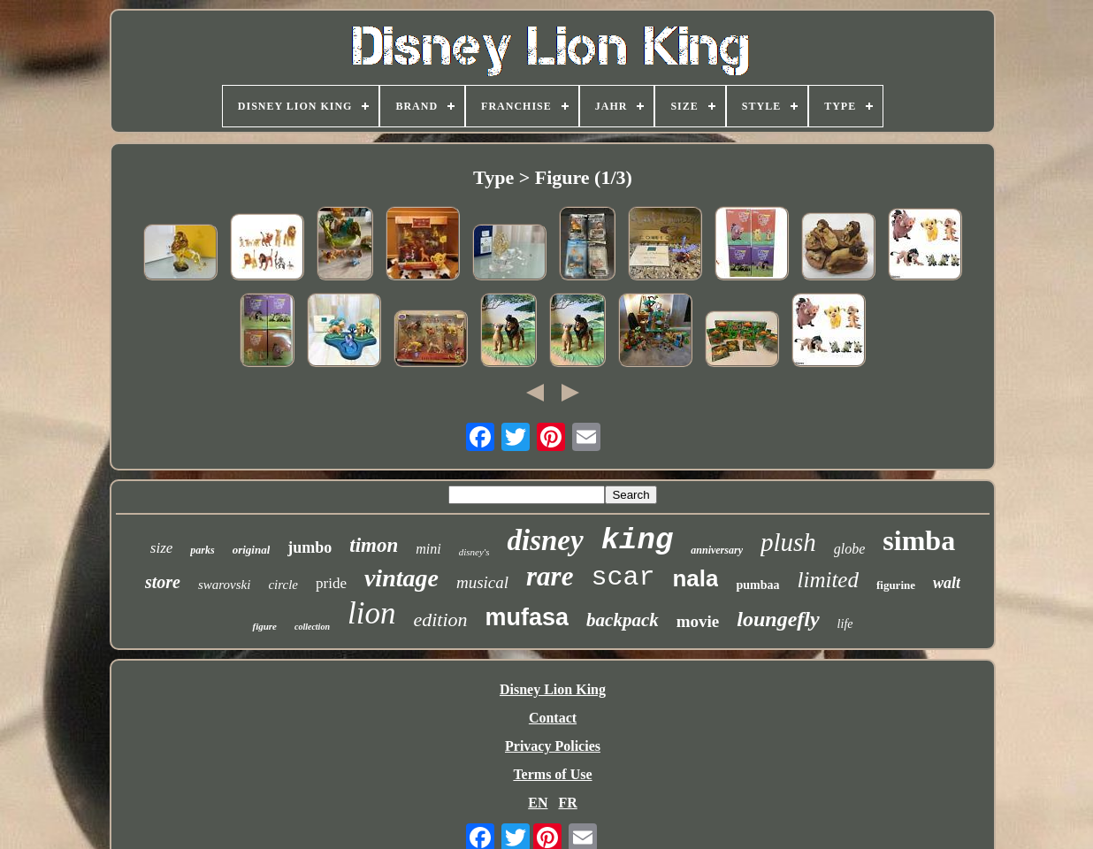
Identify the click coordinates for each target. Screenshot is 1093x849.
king (637, 540)
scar (622, 577)
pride (331, 583)
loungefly (778, 619)
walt (946, 583)
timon (373, 545)
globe (850, 548)
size (161, 547)
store (162, 582)
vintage (401, 578)
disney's (474, 552)
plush (788, 542)
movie (698, 621)
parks (202, 550)
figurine (895, 585)
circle (283, 584)
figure (264, 626)
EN (537, 802)
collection (312, 626)
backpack (622, 620)
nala (695, 578)
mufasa (527, 617)
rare (549, 576)
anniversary (717, 550)
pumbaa (757, 585)
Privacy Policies (552, 745)
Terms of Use (552, 774)
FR (567, 802)
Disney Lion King (553, 689)
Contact (553, 717)
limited (828, 580)
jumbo (309, 547)
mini (428, 548)
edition (440, 619)
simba (919, 540)
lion (371, 613)
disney (545, 540)
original (252, 549)
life (845, 624)
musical (482, 582)
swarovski (224, 584)
